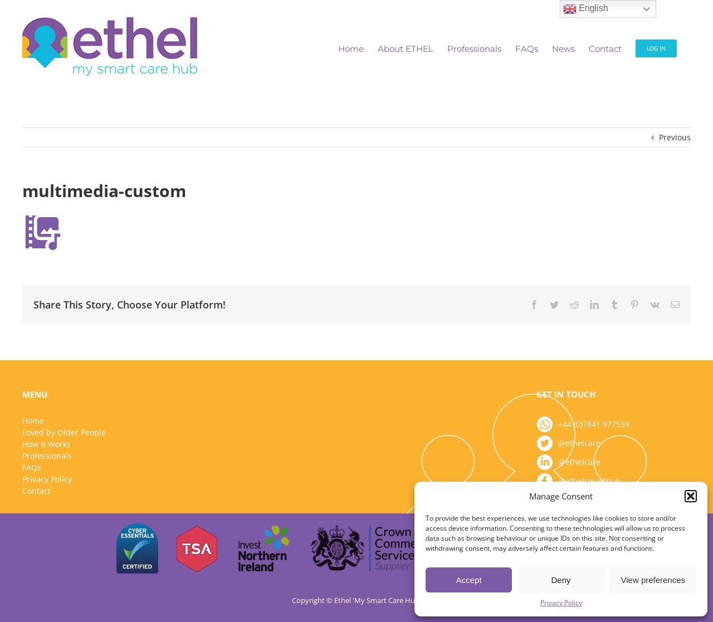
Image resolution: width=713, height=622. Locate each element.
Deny (560, 580)
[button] (690, 496)
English (585, 9)
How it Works (46, 444)
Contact (36, 491)
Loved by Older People (64, 432)
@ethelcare (579, 443)
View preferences (653, 580)
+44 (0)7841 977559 (593, 424)
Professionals (47, 455)
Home (33, 420)
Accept (469, 580)
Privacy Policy (561, 603)
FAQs (31, 467)
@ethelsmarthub (589, 481)
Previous (675, 137)
